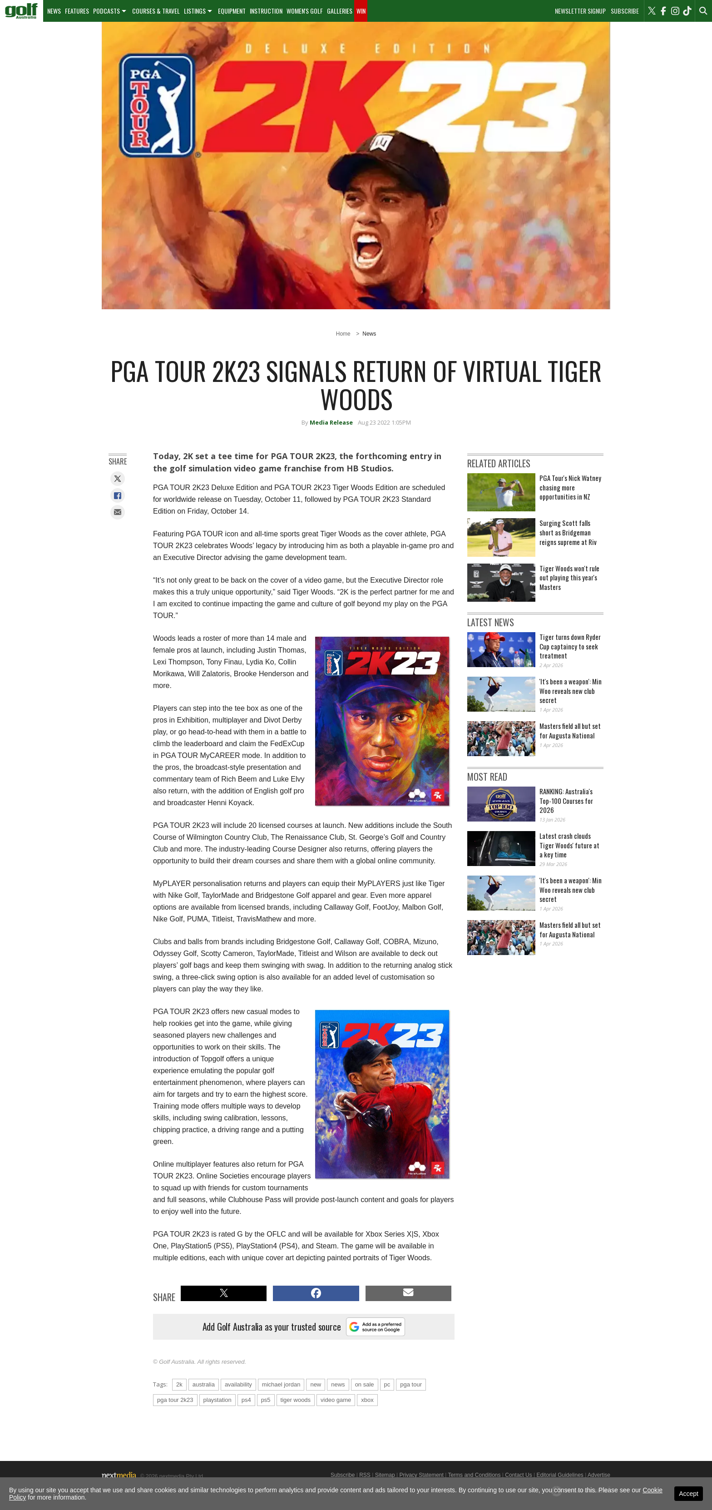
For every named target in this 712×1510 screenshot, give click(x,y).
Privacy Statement (421, 1475)
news (338, 1384)
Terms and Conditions (474, 1475)
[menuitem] (21, 11)
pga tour (411, 1384)
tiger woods (296, 1399)
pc (387, 1384)
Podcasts (106, 10)
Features (77, 10)
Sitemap (385, 1475)
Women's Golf (305, 10)
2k (179, 1384)
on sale (364, 1384)
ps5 (266, 1399)
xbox (367, 1399)
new (315, 1384)
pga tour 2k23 (175, 1399)
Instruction (266, 10)
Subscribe (625, 10)
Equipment (232, 10)
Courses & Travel (156, 10)
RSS (365, 1475)
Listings (195, 10)
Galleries (339, 10)
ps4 (246, 1399)
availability (238, 1384)
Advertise (599, 1475)
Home (343, 334)
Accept (688, 1493)
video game (336, 1399)
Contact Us (518, 1475)
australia (204, 1384)
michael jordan (281, 1384)
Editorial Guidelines (559, 1475)
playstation (217, 1399)
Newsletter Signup (580, 10)
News (54, 10)
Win (361, 10)
